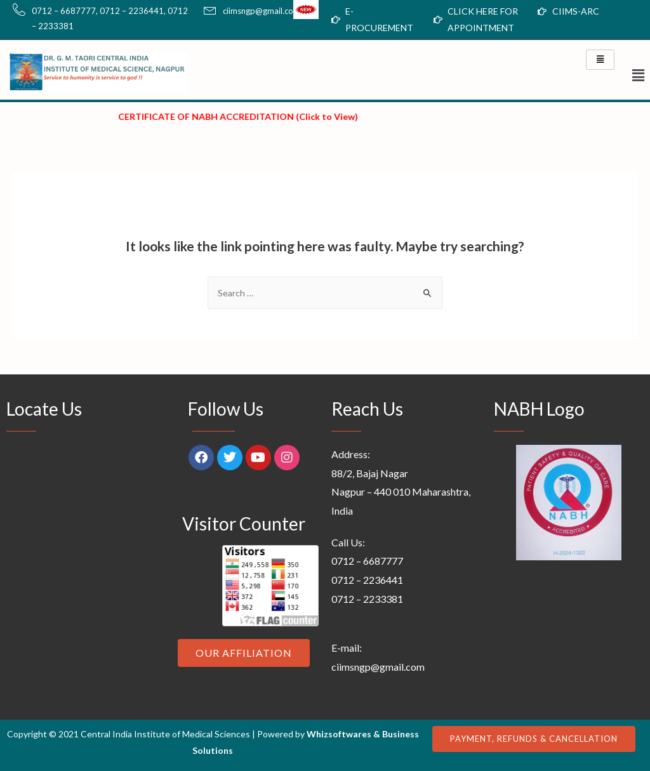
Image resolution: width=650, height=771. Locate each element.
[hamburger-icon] (600, 59)
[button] (631, 75)
